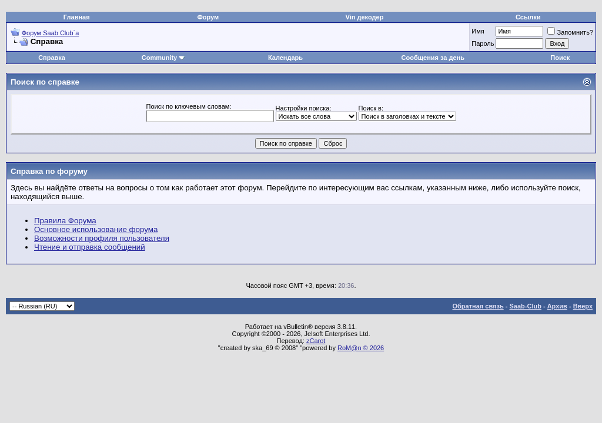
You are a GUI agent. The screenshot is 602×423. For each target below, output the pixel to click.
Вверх (583, 306)
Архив (557, 306)
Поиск (560, 57)
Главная (76, 17)
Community (164, 57)
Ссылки (528, 17)
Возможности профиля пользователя (101, 238)
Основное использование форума (96, 229)
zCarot (315, 340)
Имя (477, 31)
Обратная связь (478, 306)
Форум (208, 17)
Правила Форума (65, 220)
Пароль (482, 43)
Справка (51, 57)
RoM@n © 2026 (360, 347)
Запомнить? (570, 32)
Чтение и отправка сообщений (89, 247)
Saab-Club (525, 306)
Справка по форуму (49, 171)
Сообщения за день (433, 57)
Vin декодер (365, 17)
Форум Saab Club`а (50, 32)
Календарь (285, 57)
